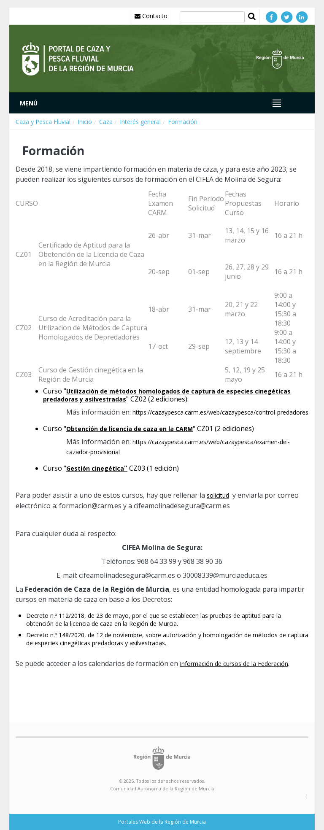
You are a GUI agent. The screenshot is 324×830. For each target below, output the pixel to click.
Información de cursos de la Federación (234, 664)
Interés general (140, 122)
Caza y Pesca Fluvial (43, 122)
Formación (182, 122)
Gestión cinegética (95, 468)
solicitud (218, 495)
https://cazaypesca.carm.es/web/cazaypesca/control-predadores (220, 412)
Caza (106, 122)
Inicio (85, 122)
